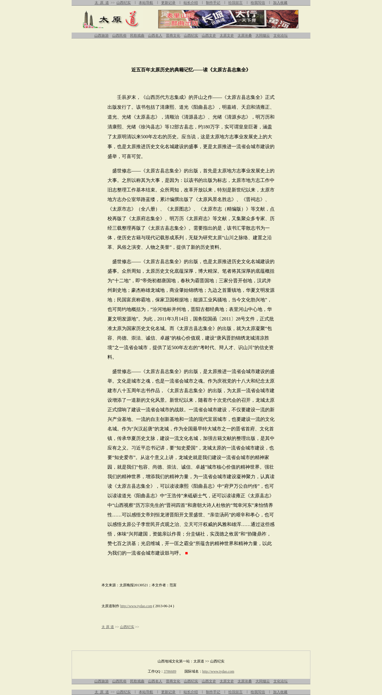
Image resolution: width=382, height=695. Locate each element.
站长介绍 (191, 3)
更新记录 (168, 3)
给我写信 (258, 3)
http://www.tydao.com (136, 606)
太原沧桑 (245, 35)
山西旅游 (101, 35)
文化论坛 (280, 35)
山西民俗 (119, 35)
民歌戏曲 (137, 35)
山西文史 (209, 35)
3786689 (170, 671)
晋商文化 (173, 35)
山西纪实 (123, 3)
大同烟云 (262, 35)
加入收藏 (280, 3)
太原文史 (227, 35)
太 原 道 (102, 3)
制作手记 (213, 3)
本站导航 (146, 3)
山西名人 (155, 35)
